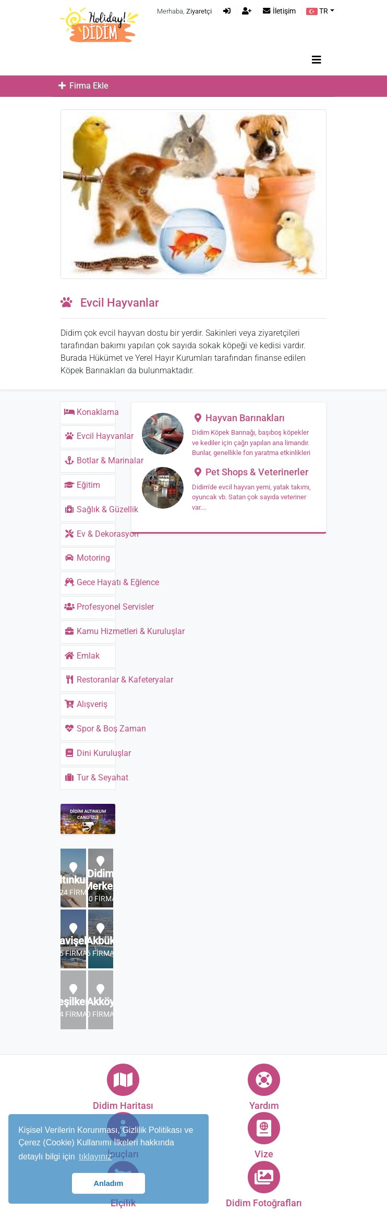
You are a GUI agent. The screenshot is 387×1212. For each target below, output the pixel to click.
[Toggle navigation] (316, 59)
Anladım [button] (109, 1183)
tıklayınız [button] (95, 1156)
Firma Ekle (82, 86)
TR (317, 11)
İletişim (279, 11)
